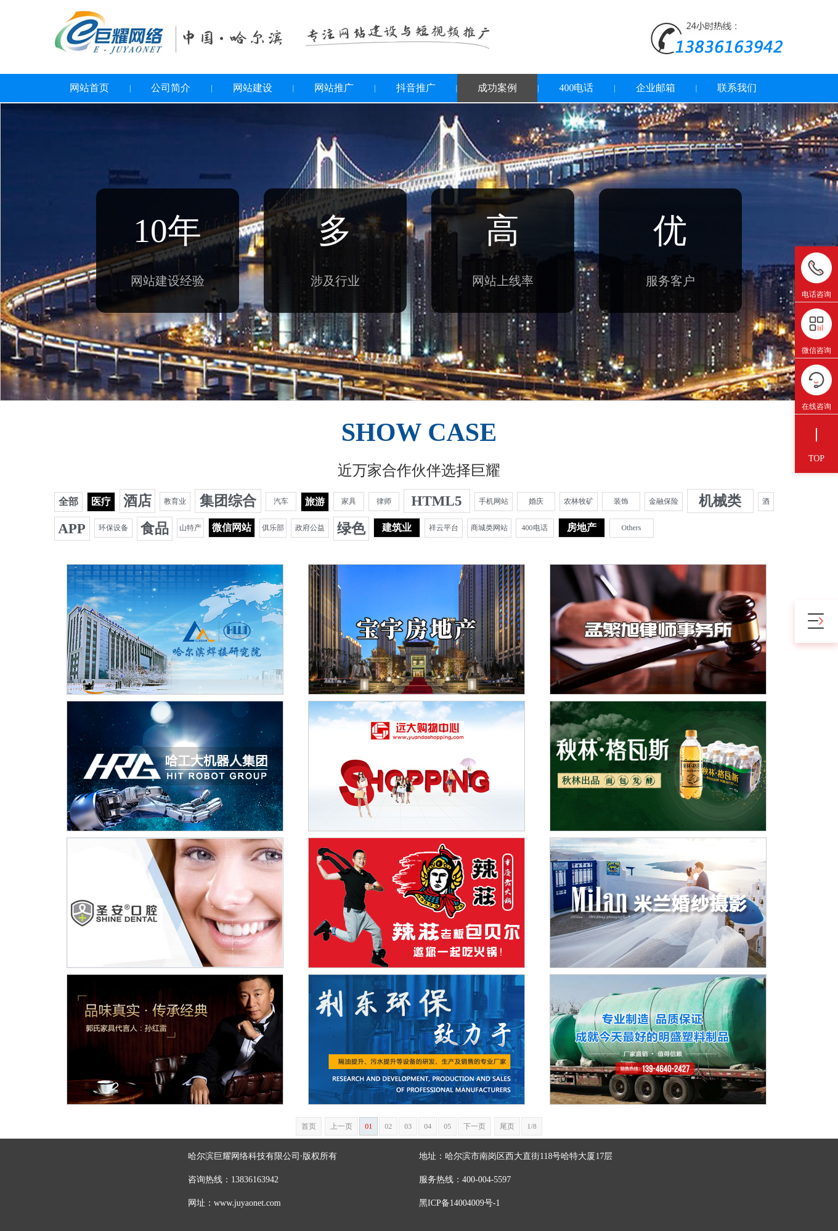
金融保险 (663, 501)
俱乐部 (273, 527)
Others (631, 527)
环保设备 (113, 527)
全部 (68, 501)
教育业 (175, 501)
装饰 (621, 501)
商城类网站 (489, 527)
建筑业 (397, 527)
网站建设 (252, 88)
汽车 (281, 501)
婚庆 (536, 501)
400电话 (576, 88)
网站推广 (334, 88)
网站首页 (89, 88)
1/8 (531, 1126)
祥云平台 (443, 527)
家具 (348, 501)
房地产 (581, 527)
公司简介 (170, 88)
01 (368, 1126)
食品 (154, 528)
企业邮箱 (655, 88)
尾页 (507, 1126)
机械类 (720, 501)
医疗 (101, 501)
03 (408, 1126)
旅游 (315, 501)
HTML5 (437, 501)
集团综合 (228, 501)
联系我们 (737, 88)
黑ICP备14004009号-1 (459, 1203)
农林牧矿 (578, 501)
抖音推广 (416, 88)
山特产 (190, 527)
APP (72, 528)
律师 (383, 501)
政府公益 (310, 527)
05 (447, 1126)
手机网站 (493, 501)
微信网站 (231, 527)
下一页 (474, 1126)
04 (427, 1126)
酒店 (137, 501)
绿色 (351, 528)
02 (388, 1126)
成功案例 (497, 88)
